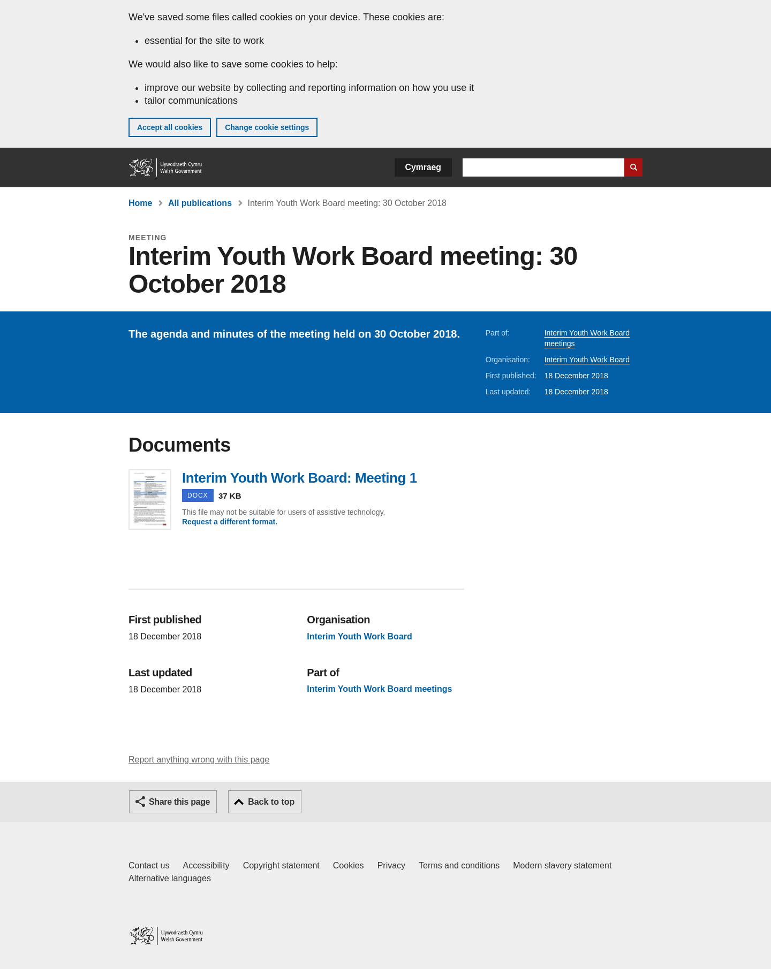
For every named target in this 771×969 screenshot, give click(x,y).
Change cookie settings (267, 127)
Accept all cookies (169, 127)
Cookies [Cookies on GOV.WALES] (348, 865)
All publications (200, 203)
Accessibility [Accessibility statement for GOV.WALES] (206, 865)
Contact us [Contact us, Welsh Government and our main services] (148, 865)
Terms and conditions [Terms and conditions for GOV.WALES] (459, 865)
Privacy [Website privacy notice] (391, 865)
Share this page (179, 801)
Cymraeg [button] (423, 167)
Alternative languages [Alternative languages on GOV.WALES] (169, 878)
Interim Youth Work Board (587, 359)
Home (140, 203)
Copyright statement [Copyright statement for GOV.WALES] (281, 865)
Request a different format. (229, 521)
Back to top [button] (271, 801)
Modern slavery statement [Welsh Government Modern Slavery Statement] (562, 865)
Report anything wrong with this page (198, 759)
